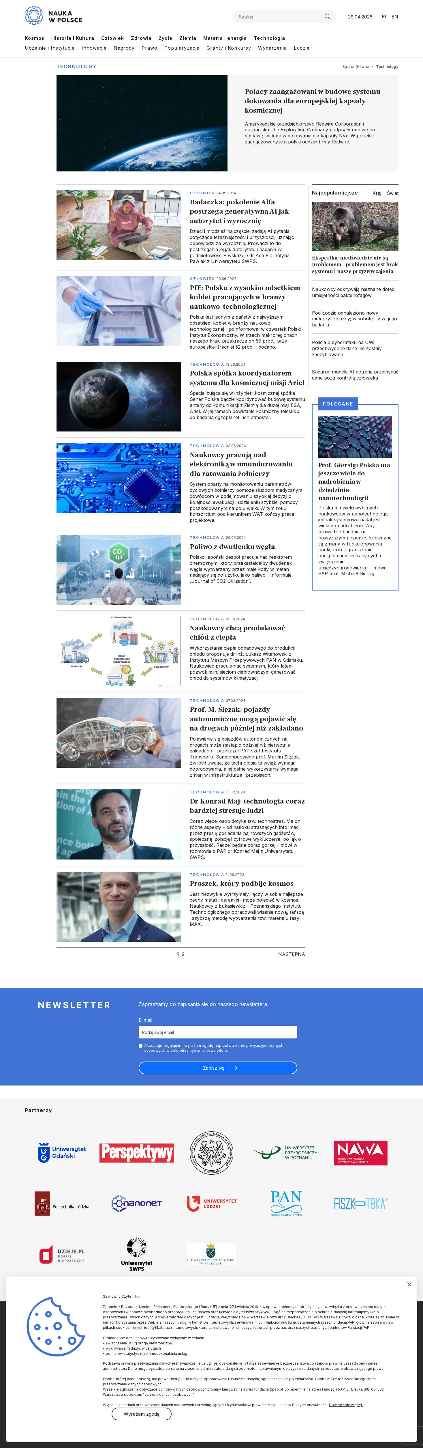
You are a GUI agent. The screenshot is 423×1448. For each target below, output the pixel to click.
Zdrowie (141, 38)
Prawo (149, 48)
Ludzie (302, 48)
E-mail (145, 1020)
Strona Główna (356, 66)
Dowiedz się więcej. (346, 1405)
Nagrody (124, 48)
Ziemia (187, 38)
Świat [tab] (392, 193)
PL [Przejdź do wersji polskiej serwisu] (384, 16)
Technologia (269, 38)
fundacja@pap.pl (268, 1389)
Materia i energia (225, 38)
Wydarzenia (272, 48)
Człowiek (112, 38)
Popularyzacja (182, 48)
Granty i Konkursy (228, 48)
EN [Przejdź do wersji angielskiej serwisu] (395, 17)
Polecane (338, 404)
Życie (165, 38)
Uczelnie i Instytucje (50, 48)
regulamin (172, 1045)
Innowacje (94, 48)
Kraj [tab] (377, 193)
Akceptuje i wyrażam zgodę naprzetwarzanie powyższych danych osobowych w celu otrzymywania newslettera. (213, 1048)
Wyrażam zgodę (141, 1414)
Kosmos (34, 38)
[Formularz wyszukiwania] (284, 16)
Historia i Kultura (72, 38)
